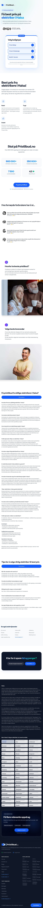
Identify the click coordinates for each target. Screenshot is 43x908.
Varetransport (5, 896)
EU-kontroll (3, 630)
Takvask (2, 632)
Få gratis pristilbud (21, 185)
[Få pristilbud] (36, 905)
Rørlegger (4, 886)
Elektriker (4, 888)
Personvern (4, 869)
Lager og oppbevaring (5, 637)
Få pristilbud (21, 397)
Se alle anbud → (5, 874)
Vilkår (3, 871)
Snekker (16, 634)
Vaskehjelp (4, 891)
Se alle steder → (5, 876)
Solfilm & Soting (4, 634)
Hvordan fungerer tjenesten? (15, 663)
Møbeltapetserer (32, 634)
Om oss (3, 859)
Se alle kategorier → (19, 637)
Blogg (3, 864)
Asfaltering (31, 630)
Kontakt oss (4, 861)
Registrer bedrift (21, 830)
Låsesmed (17, 632)
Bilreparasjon (31, 632)
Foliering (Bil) (17, 630)
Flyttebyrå (4, 893)
